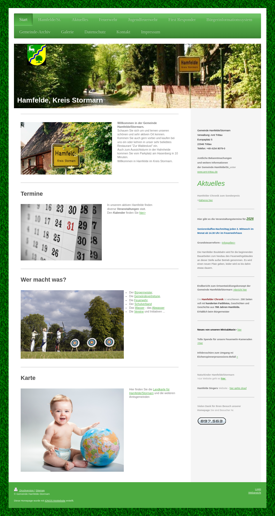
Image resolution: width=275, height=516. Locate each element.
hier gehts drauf (238, 388)
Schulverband (143, 304)
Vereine (139, 311)
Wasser (139, 307)
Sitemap (40, 490)
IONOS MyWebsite (55, 500)
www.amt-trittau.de (207, 171)
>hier (200, 343)
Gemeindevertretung (147, 296)
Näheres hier (206, 200)
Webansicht (254, 492)
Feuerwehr (141, 300)
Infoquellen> (228, 242)
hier (244, 289)
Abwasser (158, 307)
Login (258, 489)
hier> (142, 212)
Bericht (238, 289)
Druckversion (24, 490)
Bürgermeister (143, 292)
